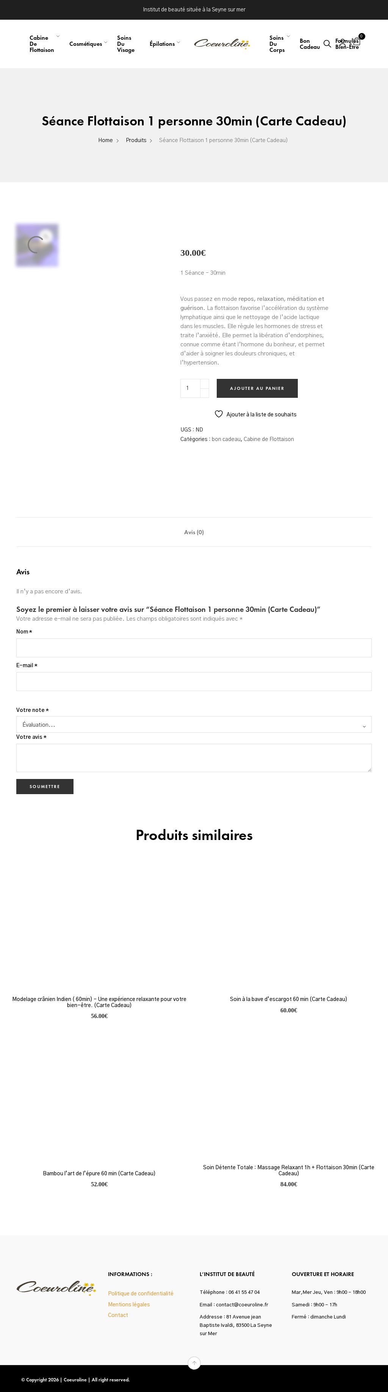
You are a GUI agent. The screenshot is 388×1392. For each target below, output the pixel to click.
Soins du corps (277, 44)
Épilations (162, 44)
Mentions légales (129, 1305)
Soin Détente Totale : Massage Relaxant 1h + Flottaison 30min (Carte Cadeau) (288, 1170)
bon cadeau (226, 439)
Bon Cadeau (310, 44)
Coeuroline (75, 1379)
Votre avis (31, 737)
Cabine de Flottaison (269, 439)
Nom (24, 632)
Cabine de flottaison (42, 44)
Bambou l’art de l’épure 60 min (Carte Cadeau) (99, 1173)
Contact (118, 1315)
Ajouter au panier (257, 388)
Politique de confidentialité (141, 1294)
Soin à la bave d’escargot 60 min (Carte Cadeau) (288, 999)
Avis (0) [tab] (194, 532)
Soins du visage (126, 44)
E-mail (27, 665)
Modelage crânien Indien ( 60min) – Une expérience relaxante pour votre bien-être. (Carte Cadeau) (99, 1002)
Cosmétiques (85, 44)
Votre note (32, 710)
